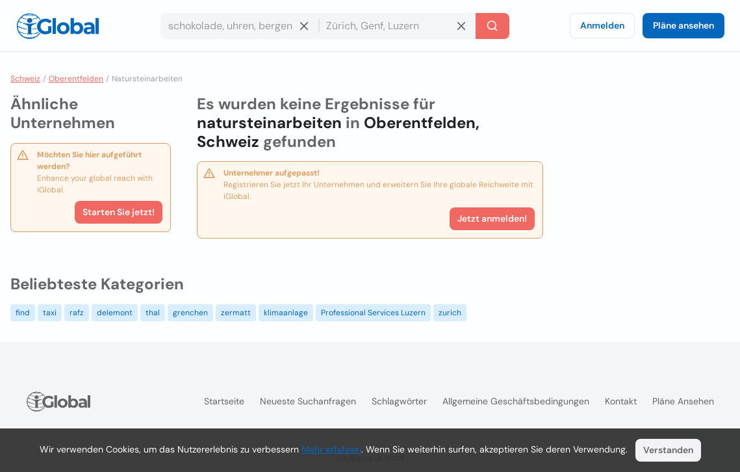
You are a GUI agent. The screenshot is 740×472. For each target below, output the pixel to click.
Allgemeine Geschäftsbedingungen (515, 401)
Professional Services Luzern (373, 313)
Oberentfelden (76, 78)
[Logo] (58, 26)
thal (153, 313)
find (23, 313)
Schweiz (25, 78)
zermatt (236, 313)
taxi (50, 313)
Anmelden (602, 25)
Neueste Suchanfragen (308, 401)
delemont (115, 313)
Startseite (224, 401)
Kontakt (621, 401)
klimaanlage (286, 313)
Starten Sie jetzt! (119, 212)
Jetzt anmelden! (492, 218)
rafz (77, 313)
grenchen (190, 313)
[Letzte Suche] (492, 26)
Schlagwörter (399, 401)
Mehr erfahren (331, 449)
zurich (450, 313)
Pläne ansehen (683, 25)
